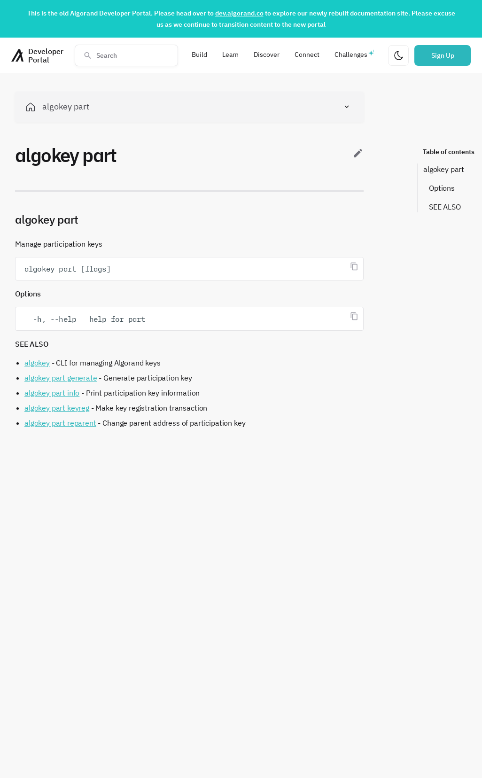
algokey (37, 362)
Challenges (350, 54)
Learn (230, 54)
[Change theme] (398, 55)
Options (442, 188)
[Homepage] (37, 55)
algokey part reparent (60, 423)
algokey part (443, 169)
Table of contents (448, 152)
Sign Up (442, 55)
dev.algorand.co (239, 13)
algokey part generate (60, 377)
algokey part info (51, 392)
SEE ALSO (445, 206)
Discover (267, 54)
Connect (307, 54)
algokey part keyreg (56, 407)
